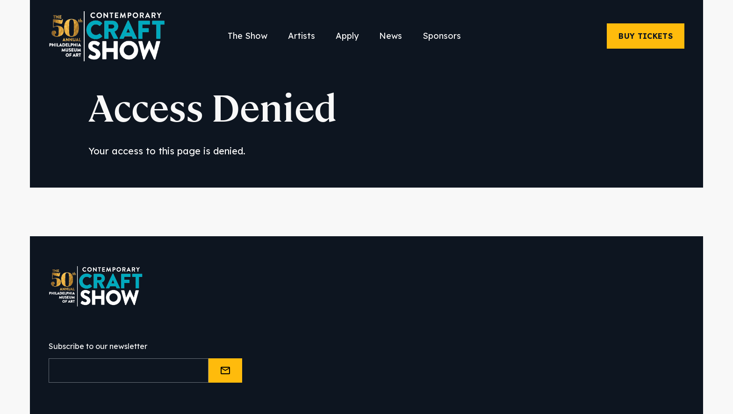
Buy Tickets (645, 36)
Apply (347, 35)
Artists (301, 35)
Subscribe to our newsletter (98, 346)
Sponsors (442, 35)
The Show (247, 35)
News (390, 35)
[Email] (128, 370)
